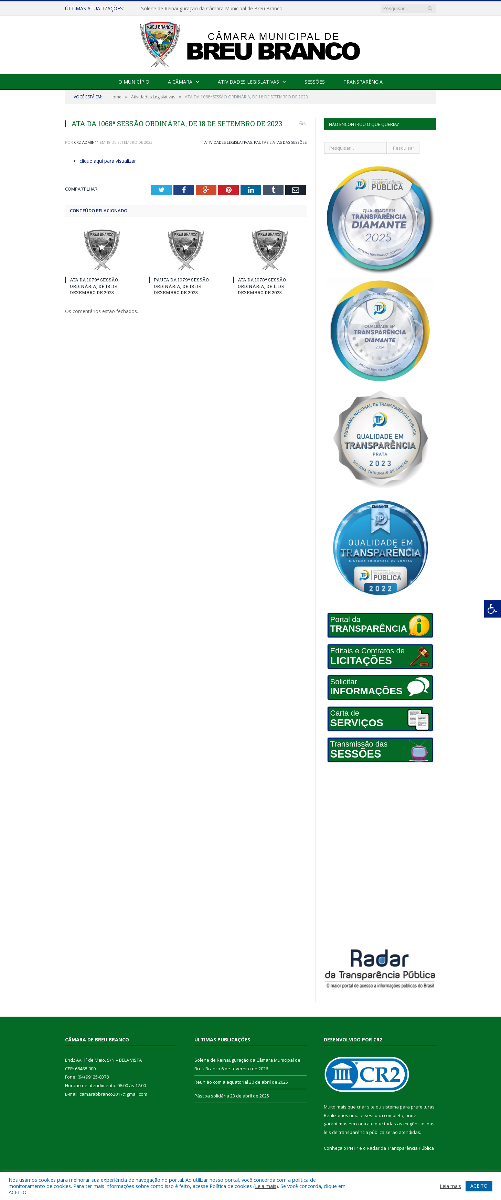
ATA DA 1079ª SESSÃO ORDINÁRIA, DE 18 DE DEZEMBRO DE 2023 (94, 286)
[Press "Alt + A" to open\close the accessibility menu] (492, 609)
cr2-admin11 (86, 142)
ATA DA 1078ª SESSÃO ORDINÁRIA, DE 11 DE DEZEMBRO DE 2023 (262, 286)
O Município (133, 81)
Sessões (315, 81)
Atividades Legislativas (248, 81)
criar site (366, 1107)
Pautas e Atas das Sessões (280, 142)
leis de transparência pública (354, 1132)
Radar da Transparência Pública (400, 1148)
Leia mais (265, 1185)
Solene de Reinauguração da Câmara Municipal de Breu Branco (212, 9)
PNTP (352, 1148)
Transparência (363, 81)
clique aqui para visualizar (107, 161)
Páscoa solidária (211, 1096)
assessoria (371, 1115)
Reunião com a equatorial (221, 1082)
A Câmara (180, 81)
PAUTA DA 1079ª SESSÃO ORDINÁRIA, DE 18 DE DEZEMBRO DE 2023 (181, 286)
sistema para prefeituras (408, 1107)
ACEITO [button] (479, 1185)
